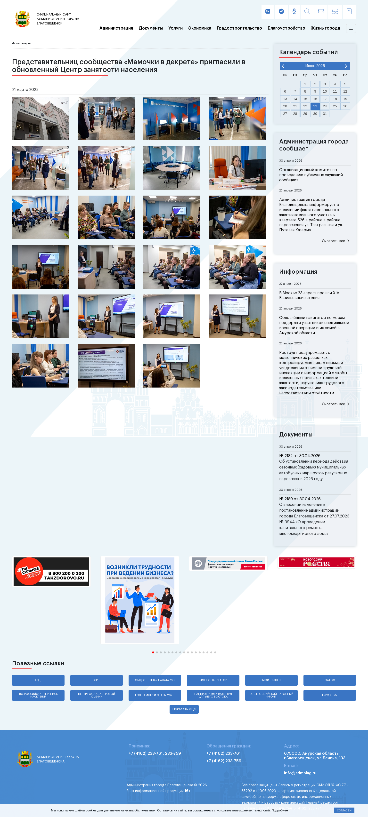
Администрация (116, 28)
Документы (151, 28)
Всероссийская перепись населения (38, 695)
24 (325, 106)
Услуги (175, 28)
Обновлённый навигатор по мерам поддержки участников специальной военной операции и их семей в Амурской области (314, 325)
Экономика (199, 28)
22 (305, 106)
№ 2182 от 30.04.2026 (299, 456)
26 (345, 106)
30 (315, 114)
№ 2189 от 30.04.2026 (300, 499)
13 (285, 99)
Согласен (344, 810)
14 (295, 99)
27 (285, 114)
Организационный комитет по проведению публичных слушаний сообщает (311, 175)
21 (295, 106)
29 (305, 114)
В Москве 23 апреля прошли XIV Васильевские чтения (309, 295)
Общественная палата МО (155, 680)
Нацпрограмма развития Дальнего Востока (213, 695)
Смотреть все (335, 241)
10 (325, 91)
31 (325, 114)
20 (285, 106)
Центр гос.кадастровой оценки (96, 695)
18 (335, 99)
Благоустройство (286, 28)
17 (325, 99)
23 (315, 106)
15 (305, 99)
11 (335, 91)
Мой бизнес (271, 680)
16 (315, 99)
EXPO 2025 (329, 695)
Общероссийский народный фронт (271, 695)
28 (295, 114)
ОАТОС (330, 680)
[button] (153, 652)
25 (335, 106)
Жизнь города (325, 28)
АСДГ (38, 680)
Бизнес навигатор (213, 680)
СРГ (96, 680)
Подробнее (279, 810)
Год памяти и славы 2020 (154, 695)
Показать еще (184, 709)
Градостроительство (239, 28)
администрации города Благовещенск (59, 19)
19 (345, 99)
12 (345, 91)
